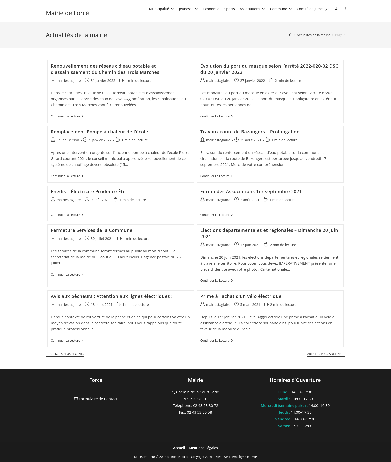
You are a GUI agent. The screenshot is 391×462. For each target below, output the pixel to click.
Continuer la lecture (67, 117)
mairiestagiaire (69, 80)
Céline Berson (68, 140)
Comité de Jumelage (313, 8)
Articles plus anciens (326, 354)
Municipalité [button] (161, 8)
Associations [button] (252, 8)
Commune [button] (281, 8)
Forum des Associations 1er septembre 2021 (251, 191)
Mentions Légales (203, 447)
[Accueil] (290, 35)
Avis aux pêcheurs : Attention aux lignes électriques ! (112, 296)
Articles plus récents (65, 354)
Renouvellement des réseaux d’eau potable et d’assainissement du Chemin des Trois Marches (105, 69)
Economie (211, 8)
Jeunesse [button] (188, 8)
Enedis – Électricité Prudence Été (88, 191)
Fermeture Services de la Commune (92, 230)
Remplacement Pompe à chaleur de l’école (99, 132)
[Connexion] (336, 9)
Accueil (179, 447)
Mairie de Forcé (67, 13)
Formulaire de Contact (96, 398)
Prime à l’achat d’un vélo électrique (241, 296)
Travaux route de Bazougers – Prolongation (250, 132)
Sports (229, 8)
